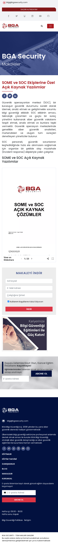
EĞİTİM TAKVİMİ (9, 459)
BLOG (4, 468)
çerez (34, 540)
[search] (42, 26)
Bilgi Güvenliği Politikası (12, 520)
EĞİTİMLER (7, 454)
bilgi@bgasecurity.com (16, 2)
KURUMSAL (7, 478)
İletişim (27, 520)
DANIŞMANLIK (8, 464)
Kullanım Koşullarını (19, 301)
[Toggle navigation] (50, 26)
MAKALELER (7, 473)
